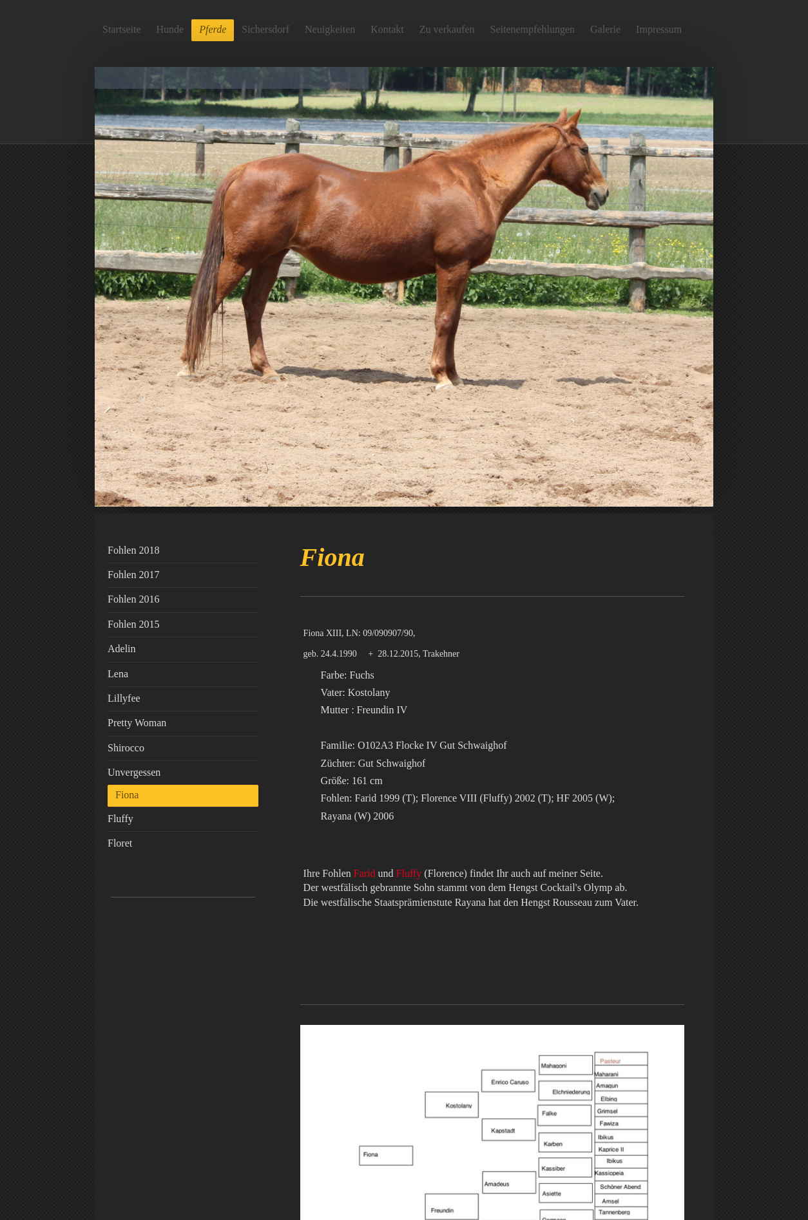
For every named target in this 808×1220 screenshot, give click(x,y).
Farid (365, 873)
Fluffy (409, 873)
